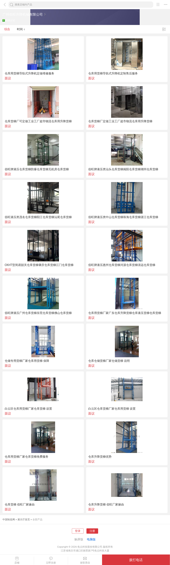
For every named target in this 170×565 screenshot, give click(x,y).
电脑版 (91, 539)
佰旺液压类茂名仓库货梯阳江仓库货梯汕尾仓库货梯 (38, 217)
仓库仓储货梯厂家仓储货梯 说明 (109, 360)
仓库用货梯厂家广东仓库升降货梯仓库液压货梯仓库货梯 (124, 312)
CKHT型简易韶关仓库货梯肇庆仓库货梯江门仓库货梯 (39, 264)
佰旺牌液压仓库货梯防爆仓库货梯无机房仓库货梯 (37, 169)
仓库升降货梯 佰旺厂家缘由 (106, 504)
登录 (77, 531)
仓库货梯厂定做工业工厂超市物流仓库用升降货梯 (120, 121)
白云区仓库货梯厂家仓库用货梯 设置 (112, 408)
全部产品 (37, 519)
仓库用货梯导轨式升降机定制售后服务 (113, 73)
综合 (7, 29)
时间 (21, 29)
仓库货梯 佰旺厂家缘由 (20, 504)
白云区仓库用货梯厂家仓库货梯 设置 (28, 408)
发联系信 (85, 560)
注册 (92, 531)
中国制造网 (8, 519)
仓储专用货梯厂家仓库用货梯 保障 (27, 360)
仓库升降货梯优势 (100, 456)
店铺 (17, 560)
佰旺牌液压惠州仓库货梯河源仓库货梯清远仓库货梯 (121, 264)
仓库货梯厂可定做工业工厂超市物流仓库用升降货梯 (38, 121)
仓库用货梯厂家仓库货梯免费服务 (26, 456)
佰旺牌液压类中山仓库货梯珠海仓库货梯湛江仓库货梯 (123, 217)
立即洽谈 (51, 560)
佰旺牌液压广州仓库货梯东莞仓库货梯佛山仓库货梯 (38, 312)
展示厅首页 (23, 519)
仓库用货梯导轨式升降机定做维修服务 (29, 73)
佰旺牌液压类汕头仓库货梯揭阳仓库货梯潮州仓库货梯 (123, 169)
